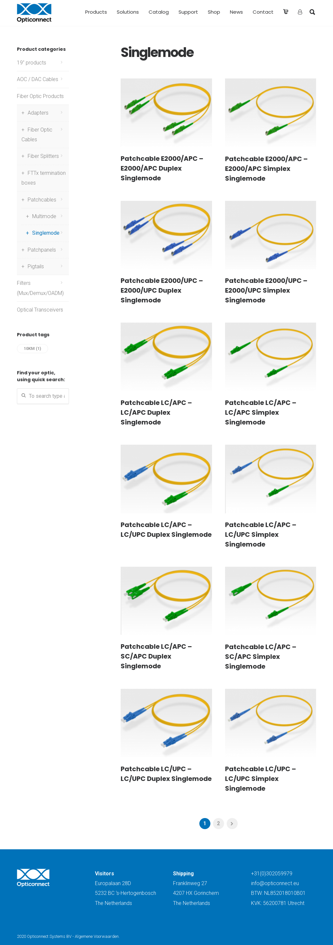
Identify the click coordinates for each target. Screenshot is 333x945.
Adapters (38, 113)
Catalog (159, 11)
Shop (214, 11)
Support (188, 11)
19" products (31, 63)
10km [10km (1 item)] (32, 348)
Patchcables (42, 200)
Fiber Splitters (43, 156)
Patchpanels (42, 250)
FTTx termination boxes (43, 178)
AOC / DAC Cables (37, 79)
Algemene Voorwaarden (97, 936)
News (236, 11)
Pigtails (36, 266)
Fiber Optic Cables (36, 135)
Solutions (128, 11)
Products (96, 11)
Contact (263, 11)
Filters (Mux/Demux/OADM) (40, 288)
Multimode (44, 216)
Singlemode (46, 233)
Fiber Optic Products (40, 96)
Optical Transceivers (40, 310)
